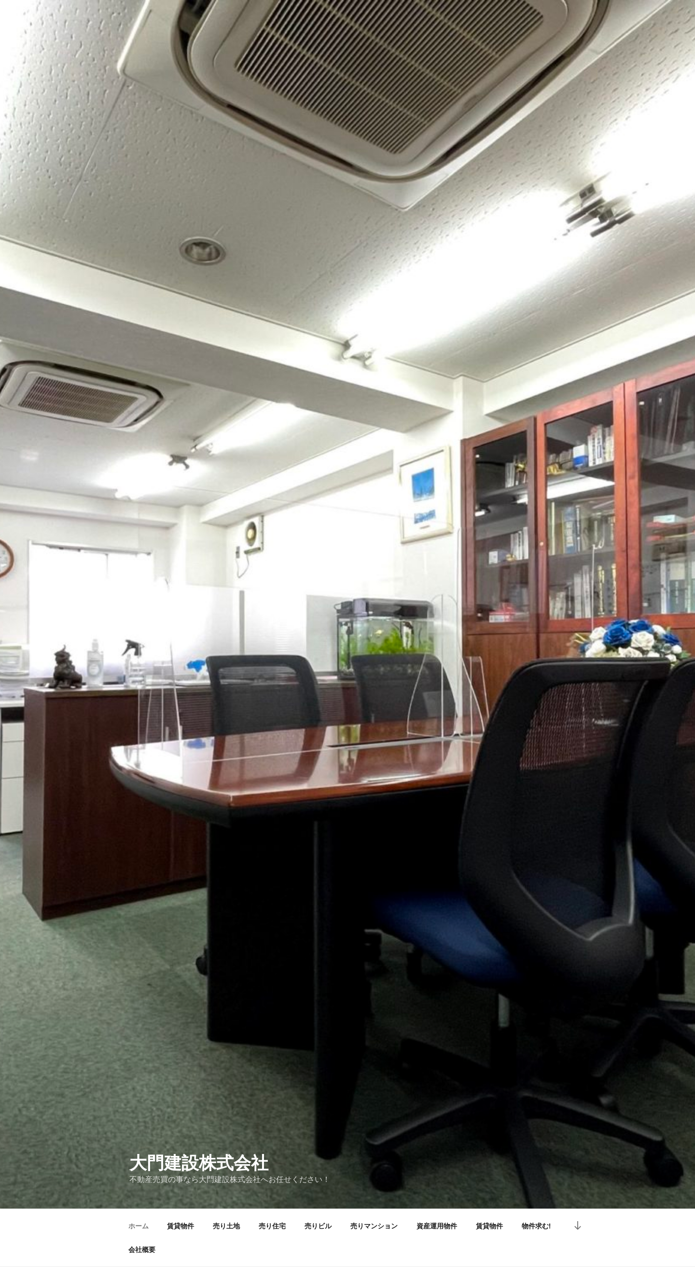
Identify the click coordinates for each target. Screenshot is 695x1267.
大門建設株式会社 (198, 1163)
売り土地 (226, 1226)
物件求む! (536, 1226)
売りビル (318, 1226)
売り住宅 (272, 1226)
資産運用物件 (437, 1226)
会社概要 (141, 1249)
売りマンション (374, 1226)
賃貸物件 (180, 1226)
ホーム (138, 1226)
